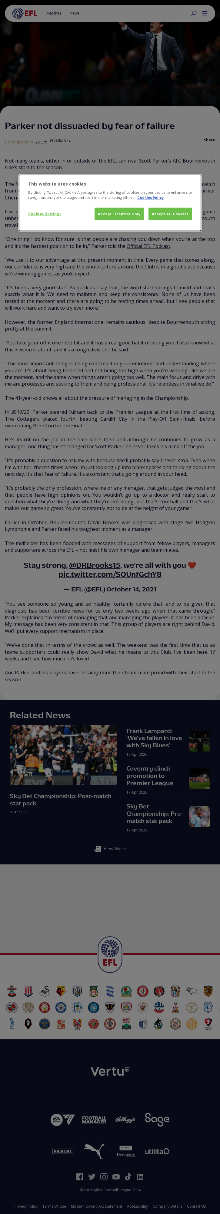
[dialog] (110, 203)
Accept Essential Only (119, 214)
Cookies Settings (44, 213)
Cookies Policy (150, 197)
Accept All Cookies (170, 214)
